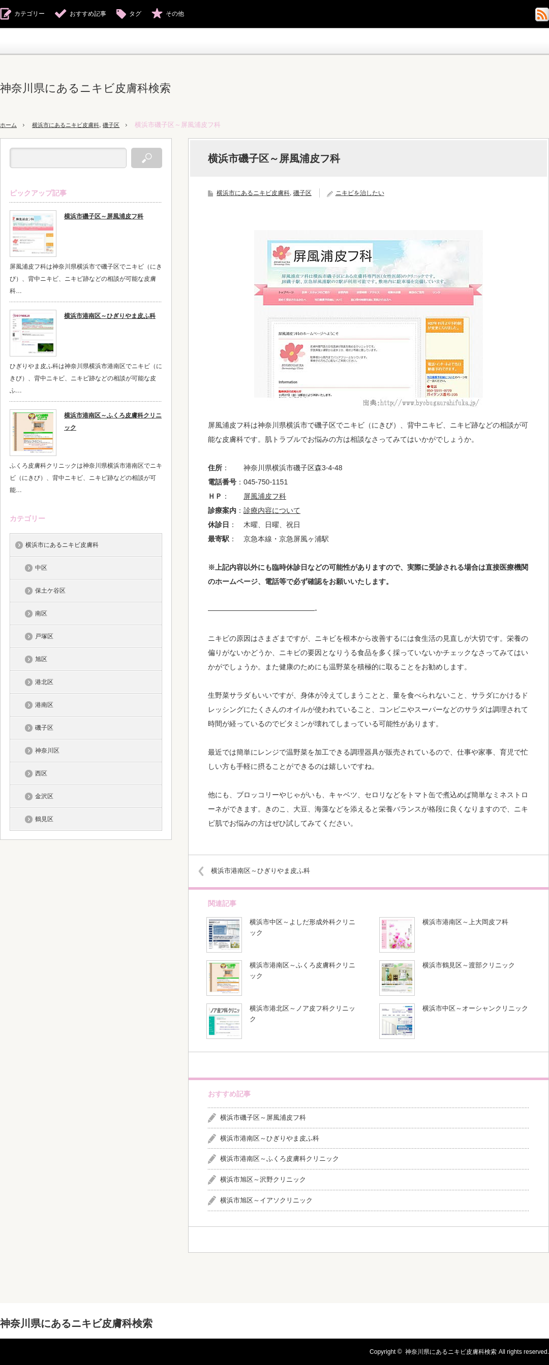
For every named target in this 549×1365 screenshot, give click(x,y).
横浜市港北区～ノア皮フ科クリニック (302, 1013)
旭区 (41, 659)
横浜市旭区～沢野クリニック (263, 1179)
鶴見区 (44, 819)
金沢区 (44, 796)
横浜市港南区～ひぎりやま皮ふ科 (268, 870)
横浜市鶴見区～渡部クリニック (468, 965)
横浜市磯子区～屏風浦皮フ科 (263, 1117)
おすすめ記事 (88, 13)
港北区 (44, 682)
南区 (41, 613)
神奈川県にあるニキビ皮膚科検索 (85, 88)
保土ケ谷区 (50, 590)
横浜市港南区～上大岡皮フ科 (465, 922)
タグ (135, 13)
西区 (41, 773)
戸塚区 (44, 636)
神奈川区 (47, 750)
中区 (41, 567)
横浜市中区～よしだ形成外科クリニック (302, 927)
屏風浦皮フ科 (264, 496)
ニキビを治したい (360, 193)
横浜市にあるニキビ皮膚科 (74, 124)
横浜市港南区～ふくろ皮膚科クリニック (302, 970)
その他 (175, 13)
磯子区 (128, 124)
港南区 (44, 704)
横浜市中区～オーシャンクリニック (475, 1008)
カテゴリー (29, 13)
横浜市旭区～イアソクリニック (266, 1200)
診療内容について (271, 510)
